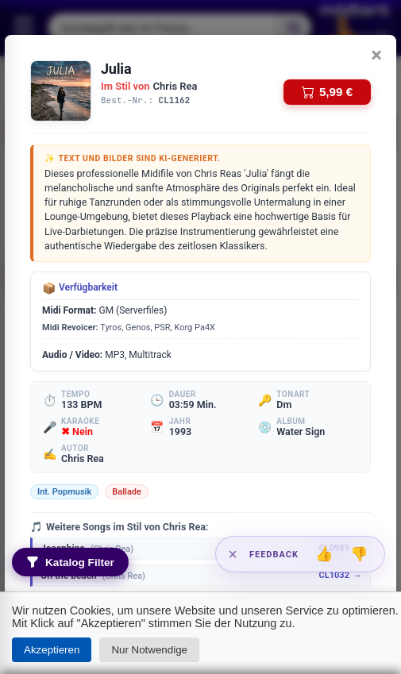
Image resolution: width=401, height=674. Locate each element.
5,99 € (327, 91)
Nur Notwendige (149, 650)
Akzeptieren (51, 650)
